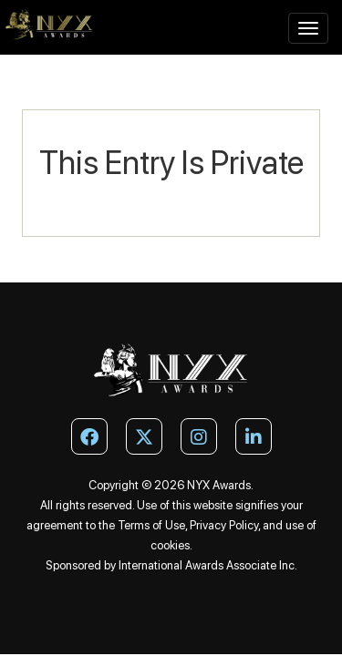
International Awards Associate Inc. (208, 565)
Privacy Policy (224, 525)
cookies (170, 545)
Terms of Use (151, 525)
